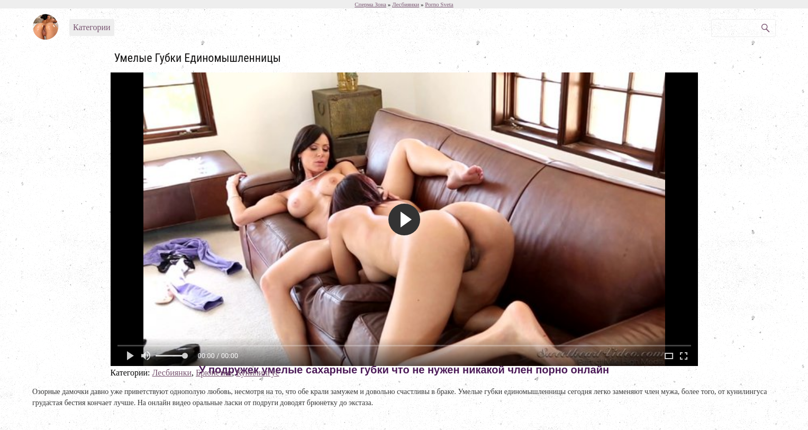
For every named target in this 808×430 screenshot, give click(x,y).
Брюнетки (214, 372)
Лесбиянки (172, 372)
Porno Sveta (439, 4)
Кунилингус (257, 372)
